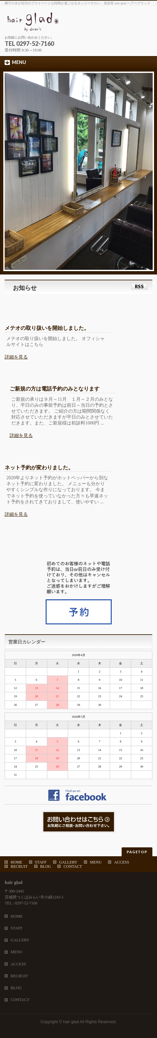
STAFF (41, 862)
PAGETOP (137, 852)
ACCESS (121, 862)
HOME (16, 862)
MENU (95, 862)
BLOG (45, 866)
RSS (139, 286)
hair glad (71, 1022)
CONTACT (72, 866)
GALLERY (68, 862)
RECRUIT (19, 866)
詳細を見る (16, 357)
